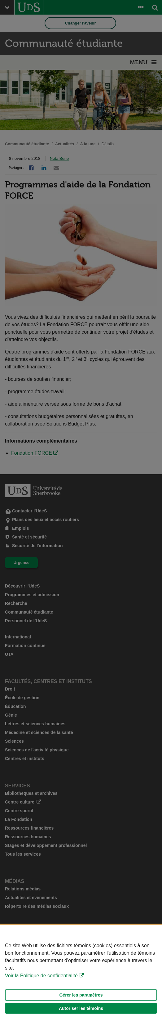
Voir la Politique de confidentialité (41, 975)
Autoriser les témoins (81, 1008)
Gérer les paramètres (81, 995)
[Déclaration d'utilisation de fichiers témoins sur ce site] (81, 978)
